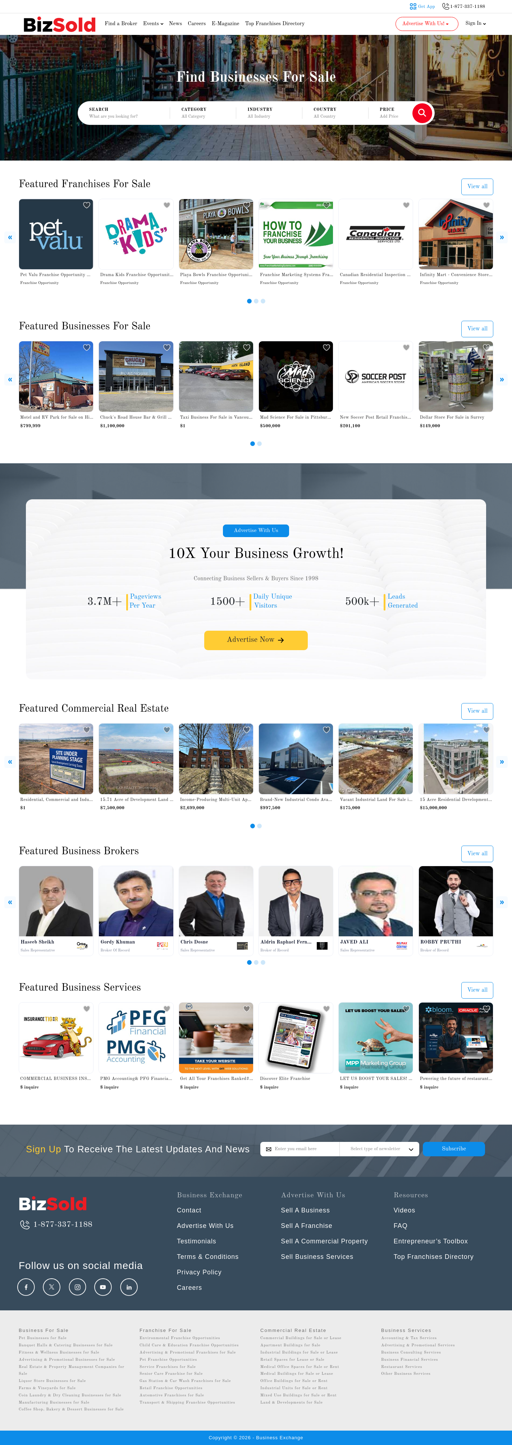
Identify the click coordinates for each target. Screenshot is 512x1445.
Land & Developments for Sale (291, 1403)
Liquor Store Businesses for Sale (52, 1381)
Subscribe (454, 1149)
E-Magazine (225, 24)
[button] (203, 113)
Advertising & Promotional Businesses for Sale (67, 1360)
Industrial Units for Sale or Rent (294, 1388)
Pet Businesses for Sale (43, 1338)
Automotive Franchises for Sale (172, 1395)
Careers (197, 24)
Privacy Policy (199, 1272)
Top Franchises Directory (275, 24)
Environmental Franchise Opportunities (180, 1338)
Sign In (476, 23)
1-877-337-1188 (55, 1225)
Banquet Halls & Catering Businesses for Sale (66, 1345)
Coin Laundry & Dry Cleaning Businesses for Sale (70, 1395)
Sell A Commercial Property (325, 1241)
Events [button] (154, 24)
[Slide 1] (249, 301)
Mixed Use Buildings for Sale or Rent (298, 1395)
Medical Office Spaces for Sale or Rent (299, 1367)
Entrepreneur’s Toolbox (431, 1241)
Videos (405, 1210)
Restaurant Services (401, 1367)
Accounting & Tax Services (409, 1338)
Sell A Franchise (307, 1225)
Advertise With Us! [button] (426, 23)
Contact (189, 1210)
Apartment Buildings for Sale (290, 1345)
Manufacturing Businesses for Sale (54, 1403)
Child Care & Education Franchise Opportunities (189, 1345)
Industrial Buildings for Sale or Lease (299, 1353)
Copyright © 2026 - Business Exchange (256, 1437)
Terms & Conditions (208, 1256)
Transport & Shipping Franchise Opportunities (187, 1403)
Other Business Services (406, 1374)
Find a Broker (121, 24)
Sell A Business (305, 1210)
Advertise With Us (256, 531)
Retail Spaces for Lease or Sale (292, 1360)
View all (477, 187)
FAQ (401, 1225)
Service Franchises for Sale (168, 1367)
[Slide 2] (256, 301)
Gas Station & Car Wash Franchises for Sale (185, 1381)
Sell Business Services (317, 1256)
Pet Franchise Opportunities (168, 1360)
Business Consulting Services (411, 1353)
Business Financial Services (409, 1360)
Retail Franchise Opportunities (171, 1388)
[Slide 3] (263, 301)
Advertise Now (256, 641)
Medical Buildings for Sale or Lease (296, 1374)
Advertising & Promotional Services (418, 1345)
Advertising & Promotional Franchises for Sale (188, 1353)
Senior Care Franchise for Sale (171, 1374)
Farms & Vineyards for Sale (47, 1388)
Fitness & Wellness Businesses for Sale (59, 1353)
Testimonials (197, 1241)
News (175, 24)
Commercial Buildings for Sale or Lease (301, 1338)
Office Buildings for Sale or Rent (294, 1381)
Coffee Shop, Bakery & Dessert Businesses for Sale (71, 1410)
